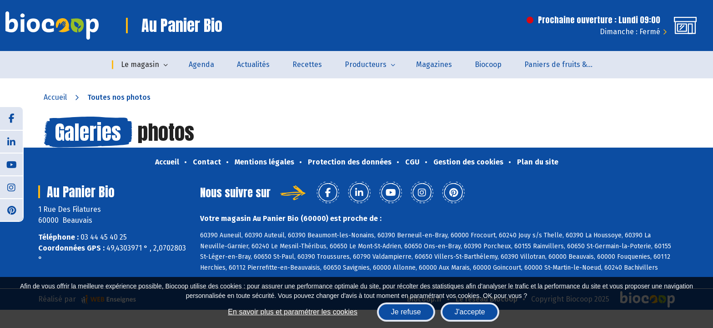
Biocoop (488, 64)
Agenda (201, 64)
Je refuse (406, 312)
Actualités (253, 64)
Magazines (434, 64)
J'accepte (470, 312)
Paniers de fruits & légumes (564, 64)
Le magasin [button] (140, 64)
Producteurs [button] (366, 64)
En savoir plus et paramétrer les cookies (292, 312)
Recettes (307, 64)
